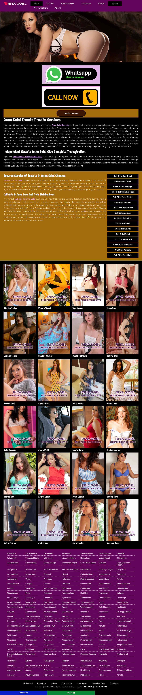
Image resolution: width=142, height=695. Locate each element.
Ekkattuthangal (105, 553)
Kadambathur (122, 602)
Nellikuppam (30, 602)
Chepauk (47, 574)
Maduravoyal (122, 654)
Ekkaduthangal (50, 563)
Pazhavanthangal (124, 631)
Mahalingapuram (14, 631)
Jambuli (102, 616)
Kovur (82, 649)
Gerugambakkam (69, 602)
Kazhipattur (122, 607)
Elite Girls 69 (66, 683)
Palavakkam (85, 570)
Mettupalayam (86, 661)
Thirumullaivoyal (87, 602)
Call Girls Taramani (122, 202)
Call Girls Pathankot (123, 239)
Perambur (66, 584)
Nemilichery (85, 670)
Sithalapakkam (50, 649)
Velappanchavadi (32, 616)
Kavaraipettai (104, 666)
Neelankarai (85, 558)
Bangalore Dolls (98, 683)
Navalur (120, 579)
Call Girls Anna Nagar (123, 187)
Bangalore (41, 683)
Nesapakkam (104, 574)
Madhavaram (30, 621)
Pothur (101, 675)
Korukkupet (103, 612)
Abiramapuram (86, 621)
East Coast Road (32, 626)
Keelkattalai (103, 588)
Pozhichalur (30, 654)
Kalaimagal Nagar (69, 563)
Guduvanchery (50, 654)
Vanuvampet (67, 649)
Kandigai (10, 612)
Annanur (65, 616)
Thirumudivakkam (124, 670)
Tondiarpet (48, 598)
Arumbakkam (12, 574)
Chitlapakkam (13, 563)
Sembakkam (85, 598)
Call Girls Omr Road (123, 176)
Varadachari (12, 579)
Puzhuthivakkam (14, 602)
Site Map (91, 687)
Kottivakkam (122, 626)
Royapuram (103, 593)
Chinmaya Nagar (106, 570)
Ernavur (28, 661)
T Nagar (101, 3)
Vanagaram (30, 645)
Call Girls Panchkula (123, 255)
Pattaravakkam (68, 621)
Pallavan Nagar (68, 654)
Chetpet (28, 584)
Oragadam (29, 649)
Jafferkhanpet (104, 607)
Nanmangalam (86, 631)
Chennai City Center (52, 621)
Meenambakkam (87, 579)
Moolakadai (30, 607)
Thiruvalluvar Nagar (107, 649)
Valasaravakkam (105, 640)
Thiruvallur (103, 654)
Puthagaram (49, 661)
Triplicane (48, 616)
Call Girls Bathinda (123, 229)
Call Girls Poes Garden (123, 197)
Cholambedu (67, 612)
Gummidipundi (50, 607)
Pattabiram (121, 666)
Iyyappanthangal (124, 621)
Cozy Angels (82, 683)
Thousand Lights (32, 558)
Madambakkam (105, 598)
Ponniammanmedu (15, 607)
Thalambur (11, 661)
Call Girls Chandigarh (123, 245)
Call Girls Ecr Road (122, 181)
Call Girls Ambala (123, 250)
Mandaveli (121, 649)
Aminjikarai (30, 588)
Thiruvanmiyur (31, 553)
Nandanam (48, 631)
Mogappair (11, 640)
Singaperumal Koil (124, 645)
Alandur (10, 588)
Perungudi (121, 574)
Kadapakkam (30, 612)
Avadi (101, 621)
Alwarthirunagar (50, 612)
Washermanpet (86, 607)
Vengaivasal (49, 645)
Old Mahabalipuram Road (15, 655)
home (36, 3)
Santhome (84, 635)
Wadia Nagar (30, 570)
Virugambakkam (69, 558)
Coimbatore (86, 3)
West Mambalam (51, 570)
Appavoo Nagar (86, 553)
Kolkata (58, 8)
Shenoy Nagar (13, 598)
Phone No (23, 693)
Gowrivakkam (67, 626)
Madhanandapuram (33, 666)
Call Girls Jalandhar (123, 218)
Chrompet (11, 621)
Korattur (102, 626)
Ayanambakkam (50, 588)
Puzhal (46, 666)
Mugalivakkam (68, 640)
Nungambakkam (41, 8)
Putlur (101, 602)
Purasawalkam (68, 593)
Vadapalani (66, 553)
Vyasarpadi (66, 598)
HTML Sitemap (101, 687)
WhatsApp (71, 693)
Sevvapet (121, 661)
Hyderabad (28, 683)
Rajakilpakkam (50, 635)
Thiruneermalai (105, 635)
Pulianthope (49, 670)
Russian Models (67, 3)
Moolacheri (84, 675)
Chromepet (66, 588)
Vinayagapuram (68, 675)
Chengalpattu (31, 640)
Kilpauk (65, 574)
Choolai (47, 584)
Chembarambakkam (15, 626)
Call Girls (50, 3)
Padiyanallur (49, 675)
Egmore (115, 3)
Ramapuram (67, 635)
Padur (101, 631)
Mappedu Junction (88, 654)
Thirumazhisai (68, 666)
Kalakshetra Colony (15, 645)
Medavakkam (31, 631)
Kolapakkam (122, 640)
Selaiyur (120, 593)
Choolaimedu (30, 563)
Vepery (28, 579)
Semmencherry (68, 645)
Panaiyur (11, 675)
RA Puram (11, 553)
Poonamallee (85, 584)
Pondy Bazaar (13, 584)
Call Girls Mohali (123, 234)
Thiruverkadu (122, 635)
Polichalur (121, 616)
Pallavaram (66, 579)
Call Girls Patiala (122, 224)
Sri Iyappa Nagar (124, 612)
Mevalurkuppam (32, 675)
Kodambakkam (86, 574)
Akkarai (10, 616)
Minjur (28, 593)
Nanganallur (67, 631)
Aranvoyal (103, 661)
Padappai (48, 593)
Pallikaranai (12, 635)
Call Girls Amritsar (123, 213)
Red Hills (84, 593)
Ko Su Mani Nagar (88, 563)
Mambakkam (49, 602)
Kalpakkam (48, 640)
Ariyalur (120, 675)
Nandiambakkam (69, 670)
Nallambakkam (86, 645)
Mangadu (11, 666)
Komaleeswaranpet (70, 570)
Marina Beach (104, 558)
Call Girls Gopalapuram (123, 208)
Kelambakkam (123, 588)
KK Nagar (48, 579)
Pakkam (65, 661)
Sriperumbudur (105, 584)
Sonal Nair (114, 683)
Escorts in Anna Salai (13, 180)
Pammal (28, 635)
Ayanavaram (30, 574)
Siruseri (10, 649)
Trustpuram (12, 570)
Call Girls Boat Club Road (123, 192)
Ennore (65, 607)
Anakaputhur (85, 616)
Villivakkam (48, 558)
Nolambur (84, 612)
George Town (49, 626)
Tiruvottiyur (30, 598)
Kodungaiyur (85, 626)
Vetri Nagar (121, 598)
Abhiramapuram (123, 584)
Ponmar (102, 645)
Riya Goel (82, 687)
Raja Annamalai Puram (123, 564)
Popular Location (71, 113)
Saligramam (12, 558)
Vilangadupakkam (87, 666)
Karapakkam (85, 588)
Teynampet (48, 553)
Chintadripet (122, 558)
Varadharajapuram (15, 670)
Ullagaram (121, 570)
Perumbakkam (86, 640)
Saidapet (120, 553)
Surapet (28, 670)
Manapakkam (12, 593)
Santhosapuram (105, 670)
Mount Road (104, 579)
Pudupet (102, 563)
